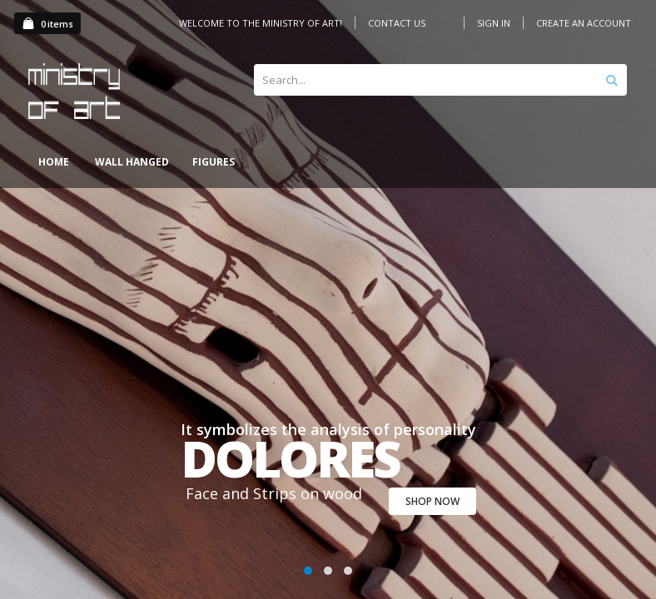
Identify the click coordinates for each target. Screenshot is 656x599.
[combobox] (440, 80)
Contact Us (396, 23)
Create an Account (583, 23)
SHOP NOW (432, 501)
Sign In (493, 23)
